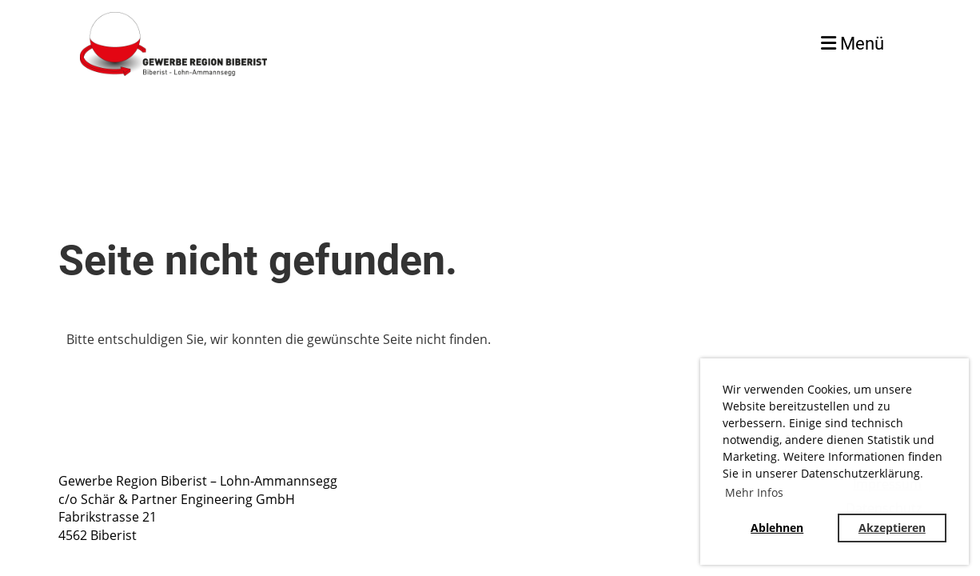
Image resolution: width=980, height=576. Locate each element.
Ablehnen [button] (777, 527)
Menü (852, 44)
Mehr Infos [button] (754, 492)
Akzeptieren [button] (892, 527)
